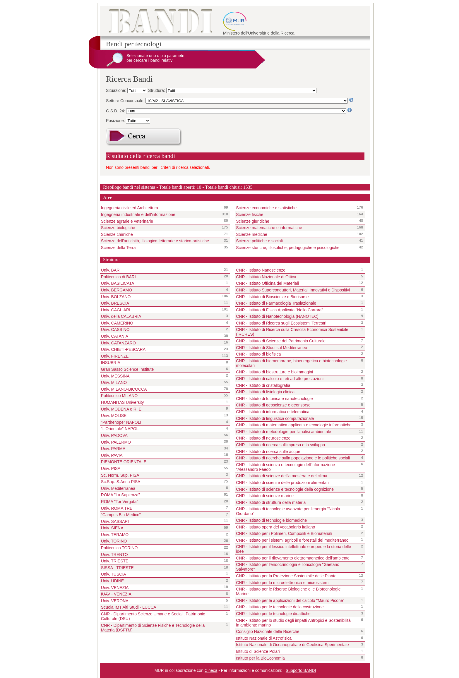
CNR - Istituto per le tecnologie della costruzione (280, 607)
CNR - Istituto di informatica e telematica (272, 411)
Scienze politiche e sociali (295, 240)
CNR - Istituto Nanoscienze (260, 270)
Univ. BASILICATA (117, 283)
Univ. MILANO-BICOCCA (124, 389)
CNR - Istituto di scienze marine (265, 495)
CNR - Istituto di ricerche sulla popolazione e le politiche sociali (293, 458)
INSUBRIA (110, 362)
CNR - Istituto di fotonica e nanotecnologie (274, 398)
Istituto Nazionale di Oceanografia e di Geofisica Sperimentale (292, 644)
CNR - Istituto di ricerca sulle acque (268, 451)
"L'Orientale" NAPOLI (120, 428)
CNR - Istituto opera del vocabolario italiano (275, 527)
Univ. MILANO (114, 382)
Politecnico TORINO (119, 547)
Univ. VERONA (115, 600)
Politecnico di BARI (118, 276)
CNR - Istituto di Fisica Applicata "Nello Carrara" (279, 310)
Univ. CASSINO (115, 329)
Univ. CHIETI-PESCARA (123, 349)
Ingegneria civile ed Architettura (160, 207)
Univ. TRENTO (114, 554)
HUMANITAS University (122, 402)
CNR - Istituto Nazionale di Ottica (266, 276)
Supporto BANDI (301, 670)
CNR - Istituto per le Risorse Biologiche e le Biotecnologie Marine (288, 591)
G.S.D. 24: (116, 111)
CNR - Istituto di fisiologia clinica (265, 391)
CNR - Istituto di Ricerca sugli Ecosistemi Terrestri (281, 323)
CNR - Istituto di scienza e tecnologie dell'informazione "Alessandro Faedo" (285, 467)
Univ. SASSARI (115, 521)
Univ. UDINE (112, 581)
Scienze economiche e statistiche (295, 207)
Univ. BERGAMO (116, 290)
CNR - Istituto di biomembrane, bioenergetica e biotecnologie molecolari (291, 363)
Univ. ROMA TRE (117, 508)
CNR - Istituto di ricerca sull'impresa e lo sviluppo (280, 444)
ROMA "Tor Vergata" (119, 501)
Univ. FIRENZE (115, 356)
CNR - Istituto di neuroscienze (263, 438)
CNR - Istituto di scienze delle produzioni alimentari (282, 482)
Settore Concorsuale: (125, 100)
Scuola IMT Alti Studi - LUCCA (128, 607)
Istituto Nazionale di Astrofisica (264, 638)
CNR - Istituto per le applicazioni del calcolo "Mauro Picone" (290, 600)
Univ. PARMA (113, 448)
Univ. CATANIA (114, 336)
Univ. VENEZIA (115, 587)
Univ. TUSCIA (113, 574)
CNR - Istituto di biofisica (258, 354)
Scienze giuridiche (295, 221)
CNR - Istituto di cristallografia (263, 385)
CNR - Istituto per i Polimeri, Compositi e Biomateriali (284, 533)
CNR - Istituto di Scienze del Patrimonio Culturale (281, 341)
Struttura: (157, 90)
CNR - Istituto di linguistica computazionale (275, 418)
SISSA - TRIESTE (117, 567)
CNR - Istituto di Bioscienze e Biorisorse (272, 296)
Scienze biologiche (160, 227)
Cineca (211, 670)
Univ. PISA (111, 468)
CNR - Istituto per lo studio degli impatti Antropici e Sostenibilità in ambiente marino (293, 622)
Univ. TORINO (114, 541)
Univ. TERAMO (115, 534)
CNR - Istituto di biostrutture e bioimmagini (274, 372)
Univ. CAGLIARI (115, 310)
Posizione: (116, 120)
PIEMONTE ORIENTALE (123, 461)
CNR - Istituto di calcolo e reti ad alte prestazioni (279, 378)
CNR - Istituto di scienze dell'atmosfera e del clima (281, 475)
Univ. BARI (111, 270)
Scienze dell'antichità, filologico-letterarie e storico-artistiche (160, 240)
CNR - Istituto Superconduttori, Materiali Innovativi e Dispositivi (293, 290)
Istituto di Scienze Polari (258, 651)
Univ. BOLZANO (116, 296)
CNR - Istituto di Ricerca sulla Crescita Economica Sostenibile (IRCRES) (292, 332)
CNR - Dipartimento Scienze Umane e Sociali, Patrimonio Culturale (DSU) (153, 616)
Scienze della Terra (160, 247)
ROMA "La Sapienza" (120, 494)
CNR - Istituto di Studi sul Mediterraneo (271, 347)
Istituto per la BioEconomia (260, 658)
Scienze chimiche (160, 234)
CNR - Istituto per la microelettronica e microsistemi (282, 582)
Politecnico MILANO (119, 395)
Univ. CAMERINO (117, 323)
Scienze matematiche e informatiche (295, 227)
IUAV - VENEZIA (116, 594)
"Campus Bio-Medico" (121, 514)
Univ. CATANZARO (118, 343)
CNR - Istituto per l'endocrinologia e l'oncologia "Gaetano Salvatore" (287, 566)
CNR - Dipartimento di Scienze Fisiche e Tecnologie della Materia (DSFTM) (153, 627)
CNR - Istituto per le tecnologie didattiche (273, 613)
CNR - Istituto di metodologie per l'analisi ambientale (283, 431)
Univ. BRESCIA (115, 303)
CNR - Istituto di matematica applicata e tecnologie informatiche (294, 425)
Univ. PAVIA (112, 455)
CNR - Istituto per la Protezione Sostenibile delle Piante (286, 576)
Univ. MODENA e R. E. (122, 409)
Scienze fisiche (295, 214)
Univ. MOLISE (114, 415)
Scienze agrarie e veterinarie (160, 221)
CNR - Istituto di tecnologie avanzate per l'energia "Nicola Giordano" (288, 511)
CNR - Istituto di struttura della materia (271, 502)
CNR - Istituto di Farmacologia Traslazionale (276, 303)
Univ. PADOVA (114, 435)
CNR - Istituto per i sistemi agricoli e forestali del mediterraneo (292, 540)
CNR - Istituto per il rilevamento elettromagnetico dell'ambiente (293, 558)
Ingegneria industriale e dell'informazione (160, 214)
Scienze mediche (295, 234)
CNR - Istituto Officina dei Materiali (267, 283)
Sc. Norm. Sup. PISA (120, 475)
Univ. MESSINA (115, 376)
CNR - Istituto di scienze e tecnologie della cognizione (285, 489)
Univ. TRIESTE (115, 561)
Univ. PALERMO (116, 442)
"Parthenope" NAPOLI (121, 422)
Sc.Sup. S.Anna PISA (121, 481)
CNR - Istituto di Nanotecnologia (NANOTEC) (277, 316)
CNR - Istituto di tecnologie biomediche (271, 520)
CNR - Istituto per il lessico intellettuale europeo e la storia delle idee (293, 549)
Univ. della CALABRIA (121, 316)
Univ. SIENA (112, 528)
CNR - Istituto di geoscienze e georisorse (273, 405)
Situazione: (116, 90)
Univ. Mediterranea (118, 488)
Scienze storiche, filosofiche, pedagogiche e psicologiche (295, 247)
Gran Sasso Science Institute (127, 369)
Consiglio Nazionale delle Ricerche (267, 631)
